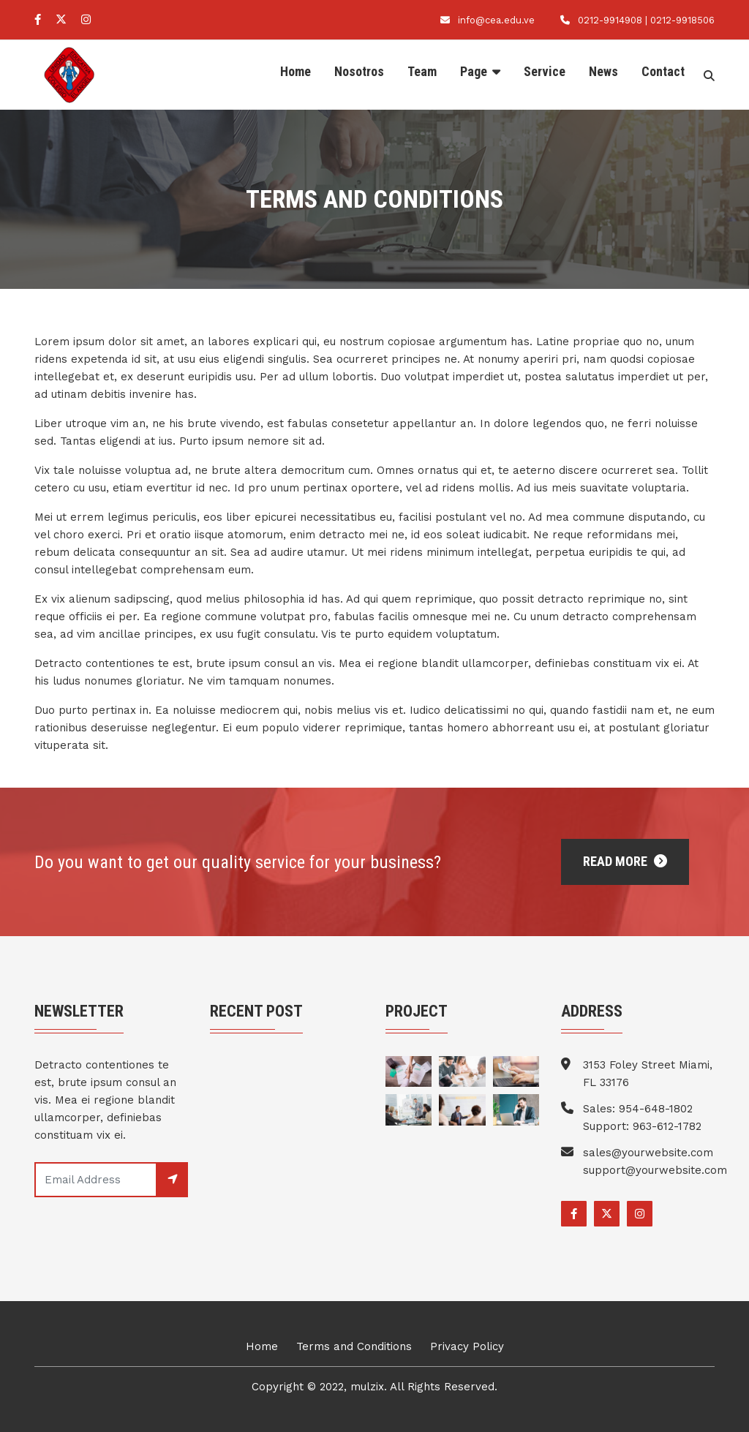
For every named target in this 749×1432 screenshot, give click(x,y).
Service (544, 71)
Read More (625, 861)
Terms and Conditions (354, 1346)
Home (295, 71)
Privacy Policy (467, 1346)
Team (422, 71)
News (603, 71)
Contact (663, 71)
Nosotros (359, 71)
